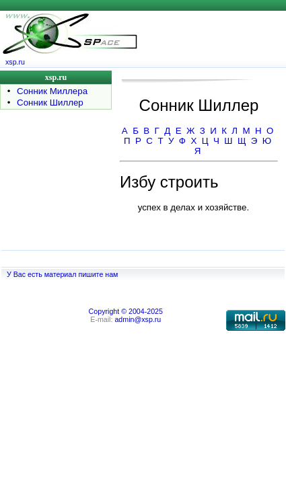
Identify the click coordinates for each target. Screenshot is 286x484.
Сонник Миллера (52, 91)
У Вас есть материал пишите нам (62, 274)
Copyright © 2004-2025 (126, 311)
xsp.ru (15, 62)
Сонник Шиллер (50, 102)
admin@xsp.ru (137, 319)
